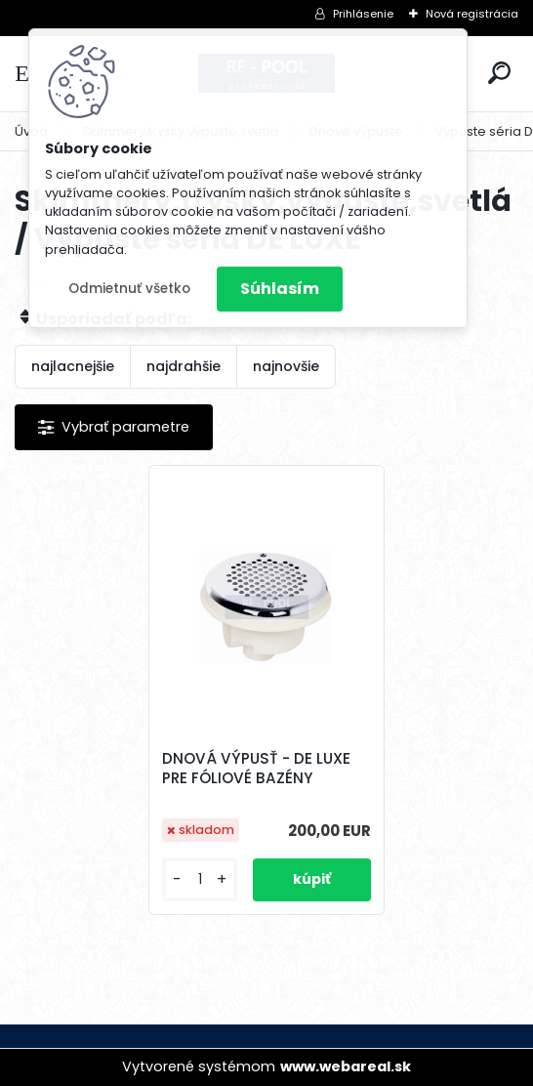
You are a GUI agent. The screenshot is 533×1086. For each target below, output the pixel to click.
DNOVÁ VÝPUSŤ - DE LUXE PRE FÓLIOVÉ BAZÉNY (256, 768)
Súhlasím (279, 288)
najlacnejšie (72, 366)
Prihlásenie (363, 13)
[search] (499, 73)
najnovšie (286, 366)
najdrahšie (183, 366)
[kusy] (199, 879)
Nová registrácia (472, 13)
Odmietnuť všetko (129, 288)
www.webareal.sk (345, 1066)
